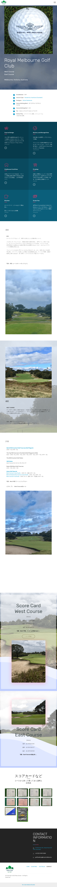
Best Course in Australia (13, 476)
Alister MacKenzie (27, 100)
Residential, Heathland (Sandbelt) (33, 97)
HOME (28, 866)
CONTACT (49, 866)
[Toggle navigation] (55, 2)
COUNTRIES (34, 866)
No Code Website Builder (28, 884)
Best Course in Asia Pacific (14, 473)
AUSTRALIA (42, 866)
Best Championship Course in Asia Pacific (17, 474)
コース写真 (28, 636)
